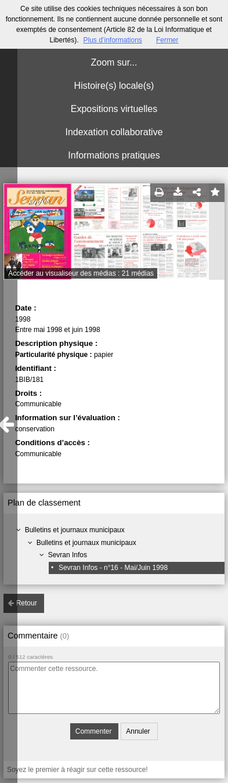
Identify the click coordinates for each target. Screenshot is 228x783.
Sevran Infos (67, 555)
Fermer (167, 40)
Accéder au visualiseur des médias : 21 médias (81, 273)
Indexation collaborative (113, 132)
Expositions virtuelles (114, 109)
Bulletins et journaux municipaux (75, 530)
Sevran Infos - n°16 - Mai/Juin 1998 (113, 568)
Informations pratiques (114, 155)
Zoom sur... (114, 62)
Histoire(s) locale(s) (114, 86)
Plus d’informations (112, 40)
